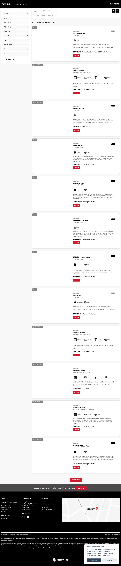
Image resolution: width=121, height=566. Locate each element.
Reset (20, 59)
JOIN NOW (81, 488)
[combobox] (16, 13)
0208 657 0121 (115, 4)
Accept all (94, 560)
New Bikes (38, 4)
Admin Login (107, 534)
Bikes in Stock (47, 4)
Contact (95, 4)
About (89, 4)
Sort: (35, 11)
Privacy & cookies (116, 534)
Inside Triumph (81, 4)
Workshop (66, 4)
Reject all (109, 560)
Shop (60, 4)
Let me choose (106, 555)
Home (33, 4)
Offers (55, 4)
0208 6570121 (5, 518)
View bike (76, 55)
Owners (73, 4)
